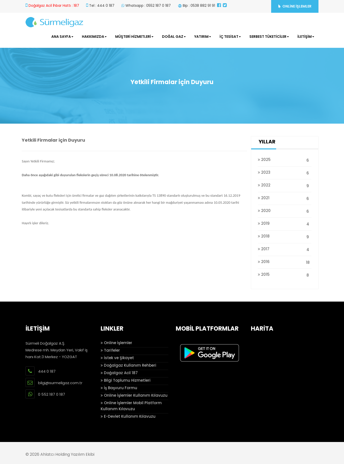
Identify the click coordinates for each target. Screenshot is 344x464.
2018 (284, 236)
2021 (284, 197)
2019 (284, 223)
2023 (284, 172)
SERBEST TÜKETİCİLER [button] (269, 36)
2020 (284, 210)
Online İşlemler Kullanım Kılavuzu (134, 395)
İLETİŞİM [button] (305, 36)
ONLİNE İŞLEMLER (294, 6)
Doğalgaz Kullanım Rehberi (128, 365)
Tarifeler (110, 350)
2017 (284, 249)
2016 (284, 261)
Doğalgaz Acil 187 (119, 372)
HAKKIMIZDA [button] (94, 36)
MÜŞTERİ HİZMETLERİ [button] (134, 36)
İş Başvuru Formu (119, 387)
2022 (284, 185)
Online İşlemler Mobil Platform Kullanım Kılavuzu (131, 405)
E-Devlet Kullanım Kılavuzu (128, 416)
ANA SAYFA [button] (62, 36)
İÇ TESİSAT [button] (230, 36)
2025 (284, 159)
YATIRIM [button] (202, 36)
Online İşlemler (116, 342)
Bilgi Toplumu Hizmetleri (125, 380)
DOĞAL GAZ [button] (174, 36)
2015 (284, 274)
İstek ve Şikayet (117, 357)
